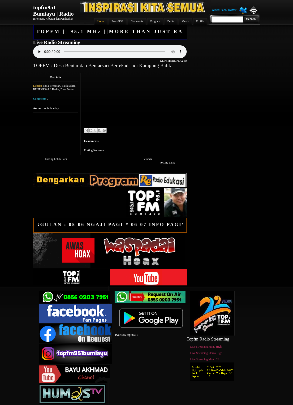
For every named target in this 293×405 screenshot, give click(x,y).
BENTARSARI (42, 89)
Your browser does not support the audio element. (110, 51)
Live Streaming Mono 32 (204, 359)
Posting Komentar (94, 150)
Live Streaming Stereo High (206, 353)
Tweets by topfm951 (126, 334)
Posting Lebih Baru (56, 159)
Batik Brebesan (51, 85)
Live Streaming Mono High (206, 346)
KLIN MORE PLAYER (173, 60)
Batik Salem (69, 85)
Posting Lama (167, 162)
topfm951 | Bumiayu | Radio (53, 10)
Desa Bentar (67, 89)
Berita (55, 89)
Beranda (147, 159)
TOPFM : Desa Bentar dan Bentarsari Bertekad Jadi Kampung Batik (102, 65)
